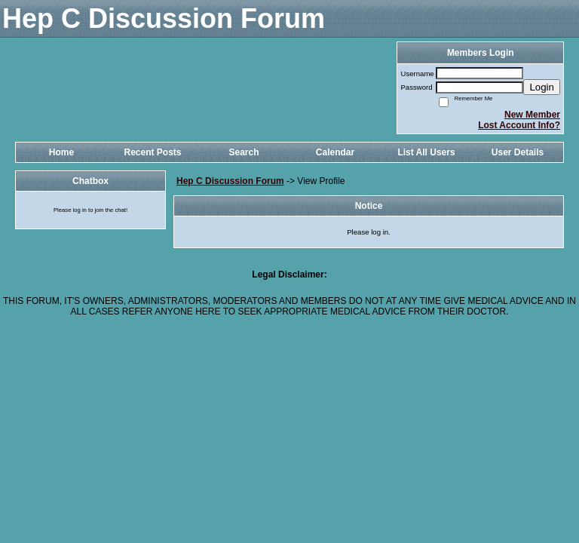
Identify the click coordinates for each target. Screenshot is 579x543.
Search (243, 152)
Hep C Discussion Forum (230, 181)
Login (541, 87)
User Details (518, 152)
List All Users (426, 152)
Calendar (335, 152)
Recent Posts (152, 152)
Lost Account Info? (519, 125)
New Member (532, 114)
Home (61, 152)
